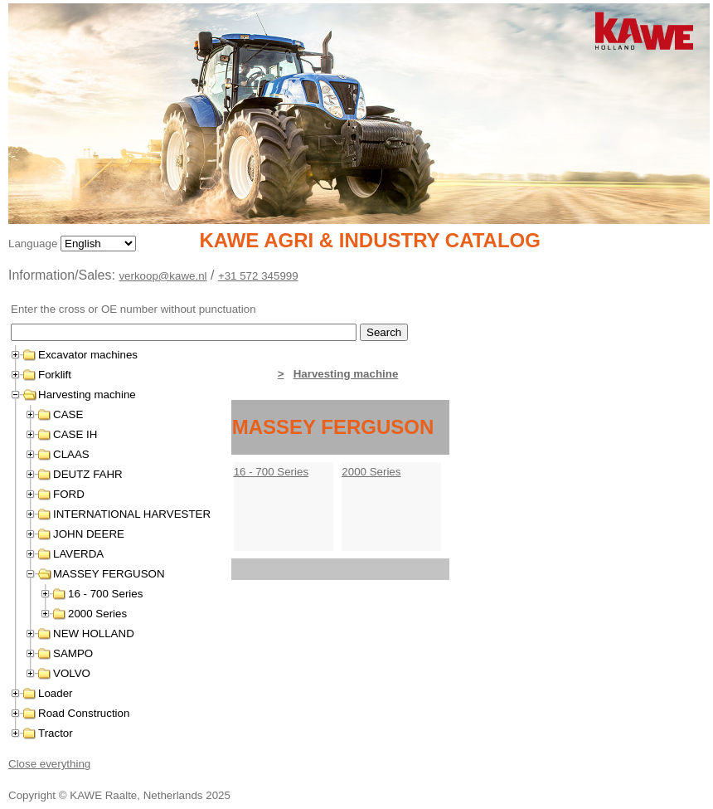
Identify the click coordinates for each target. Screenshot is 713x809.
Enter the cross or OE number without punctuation (133, 309)
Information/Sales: (63, 275)
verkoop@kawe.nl (162, 276)
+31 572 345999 (258, 276)
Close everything (49, 764)
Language (34, 243)
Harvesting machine (346, 374)
